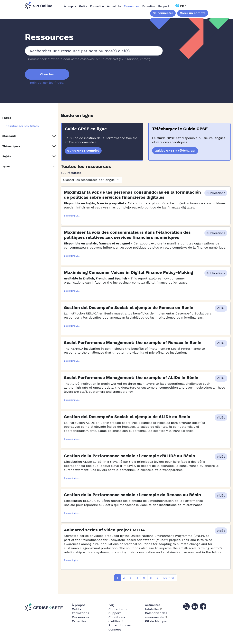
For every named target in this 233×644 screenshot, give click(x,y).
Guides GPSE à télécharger (175, 150)
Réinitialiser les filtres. (47, 82)
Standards (9, 135)
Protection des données (119, 627)
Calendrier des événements (156, 615)
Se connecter (163, 13)
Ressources (131, 6)
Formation (97, 6)
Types (6, 166)
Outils (83, 6)
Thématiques (11, 146)
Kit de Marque (155, 621)
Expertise (148, 6)
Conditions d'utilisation (117, 619)
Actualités (114, 6)
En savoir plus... (72, 215)
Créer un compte (193, 13)
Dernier (168, 577)
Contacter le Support (117, 611)
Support (163, 6)
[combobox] (94, 51)
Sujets (6, 156)
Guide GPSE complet (83, 150)
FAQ (111, 605)
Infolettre (152, 609)
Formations (80, 613)
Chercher (47, 74)
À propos (70, 6)
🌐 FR (179, 5)
